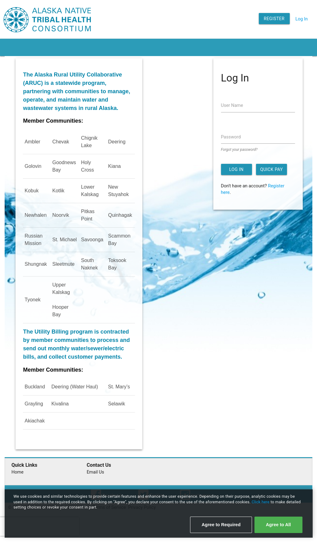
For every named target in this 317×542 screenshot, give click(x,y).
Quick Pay (271, 169)
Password (231, 137)
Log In (301, 19)
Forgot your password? (239, 149)
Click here (261, 502)
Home (17, 472)
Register (274, 18)
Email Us (95, 472)
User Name (232, 105)
